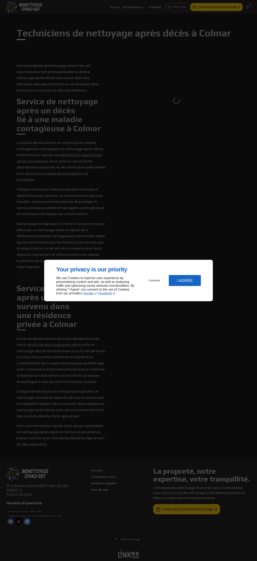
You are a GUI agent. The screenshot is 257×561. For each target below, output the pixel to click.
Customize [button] (154, 280)
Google (88, 293)
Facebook (105, 293)
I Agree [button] (185, 280)
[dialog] (128, 280)
